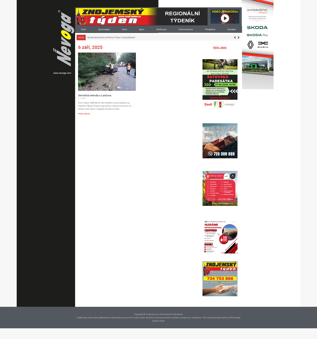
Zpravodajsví (104, 29)
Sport (141, 29)
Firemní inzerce (186, 29)
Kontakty (232, 29)
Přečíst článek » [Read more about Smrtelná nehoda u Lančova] (84, 114)
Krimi (124, 29)
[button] (239, 37)
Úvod (83, 29)
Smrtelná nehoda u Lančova (94, 95)
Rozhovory (161, 29)
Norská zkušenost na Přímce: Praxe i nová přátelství (111, 37)
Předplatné (210, 29)
